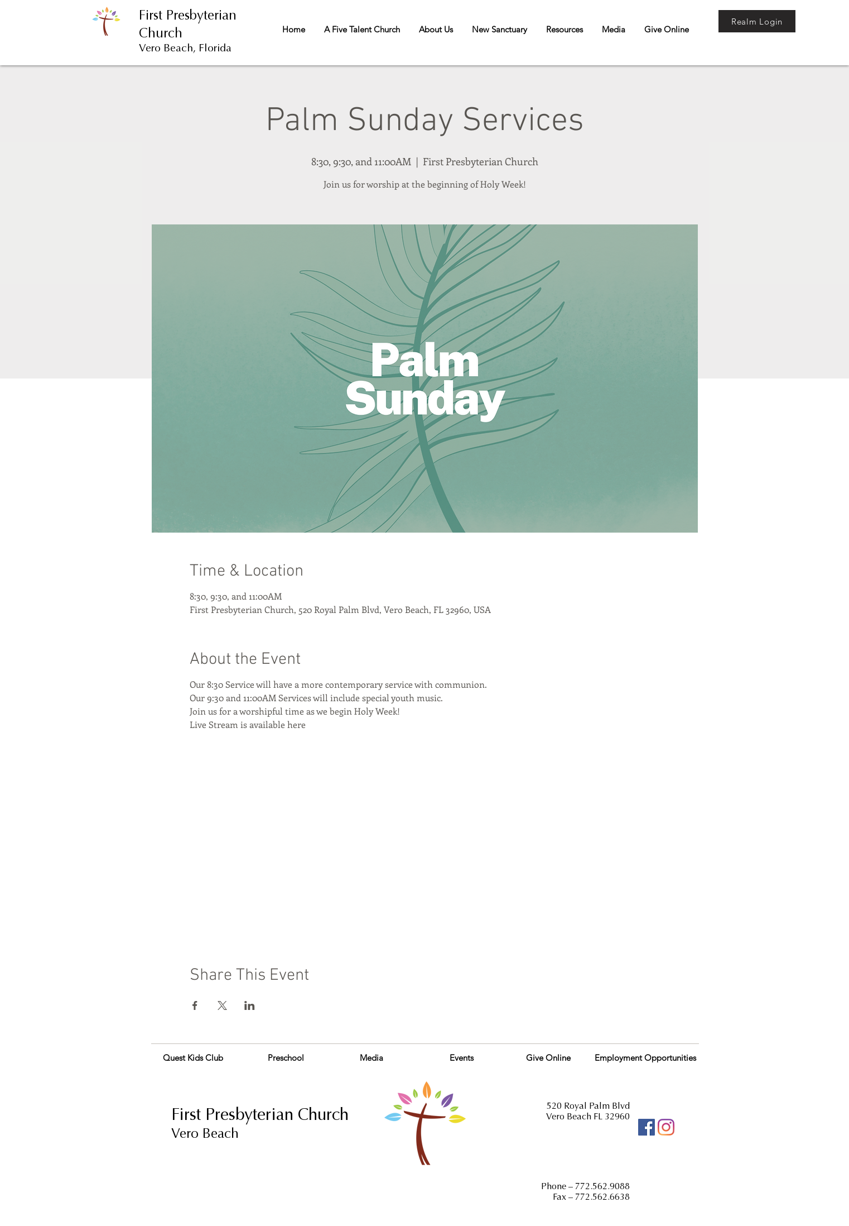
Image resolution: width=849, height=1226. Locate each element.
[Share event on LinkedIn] (249, 1005)
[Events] (461, 1057)
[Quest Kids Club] (193, 1057)
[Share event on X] (222, 1005)
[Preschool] (285, 1057)
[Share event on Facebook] (195, 1005)
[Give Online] (548, 1057)
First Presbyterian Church (260, 1114)
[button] (361, 29)
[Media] (371, 1057)
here (296, 724)
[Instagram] (666, 1127)
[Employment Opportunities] (645, 1057)
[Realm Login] (756, 21)
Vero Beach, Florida (185, 48)
